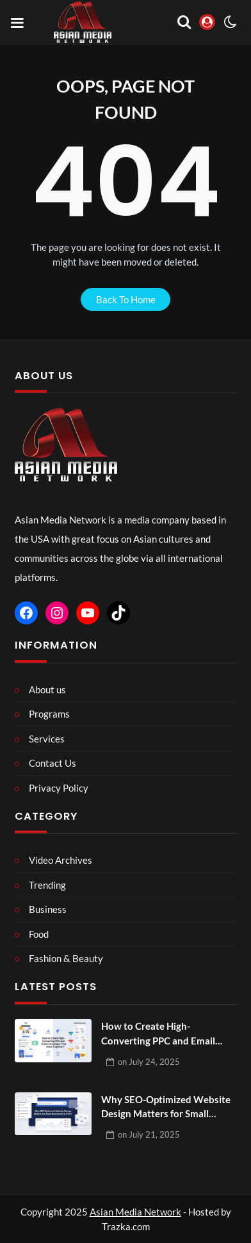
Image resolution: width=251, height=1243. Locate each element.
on (149, 1062)
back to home (126, 299)
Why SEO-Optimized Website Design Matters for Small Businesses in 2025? (166, 1107)
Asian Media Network (135, 1211)
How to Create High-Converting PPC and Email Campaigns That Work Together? (158, 1034)
